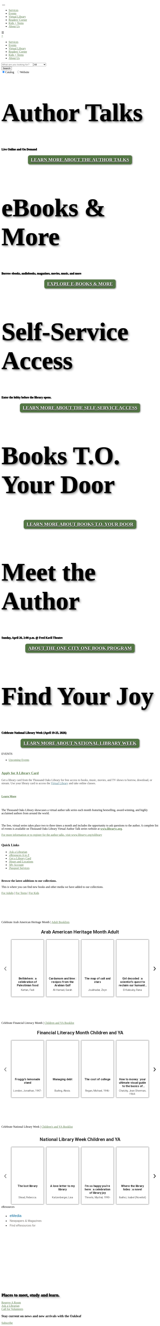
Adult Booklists (60, 922)
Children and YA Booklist (59, 1022)
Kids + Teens (16, 23)
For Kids (34, 893)
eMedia (16, 1216)
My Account (16, 864)
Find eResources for (23, 1225)
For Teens (21, 893)
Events (13, 13)
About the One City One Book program (80, 648)
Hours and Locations (21, 861)
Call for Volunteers (12, 1309)
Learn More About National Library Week (80, 743)
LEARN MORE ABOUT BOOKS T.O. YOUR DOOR (80, 524)
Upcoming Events (19, 759)
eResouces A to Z (19, 855)
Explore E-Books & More (80, 284)
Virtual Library (17, 16)
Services (13, 10)
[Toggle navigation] (3, 5)
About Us (14, 26)
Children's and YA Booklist (57, 1126)
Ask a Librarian (18, 851)
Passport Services (19, 868)
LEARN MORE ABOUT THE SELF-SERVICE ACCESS (80, 407)
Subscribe (7, 1322)
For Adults (7, 893)
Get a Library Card (20, 858)
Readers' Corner (18, 19)
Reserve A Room (11, 1302)
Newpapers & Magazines (26, 1220)
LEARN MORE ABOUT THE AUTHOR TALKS (80, 159)
